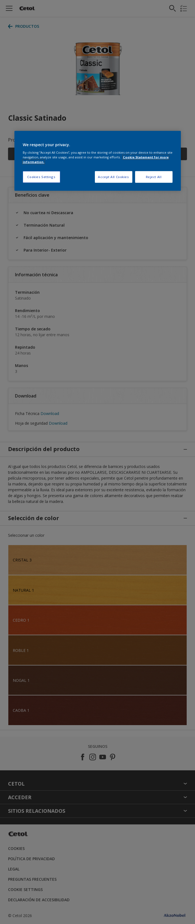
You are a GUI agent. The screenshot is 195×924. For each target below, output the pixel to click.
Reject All (154, 177)
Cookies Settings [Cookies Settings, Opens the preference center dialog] (41, 177)
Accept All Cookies (113, 177)
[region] (97, 161)
